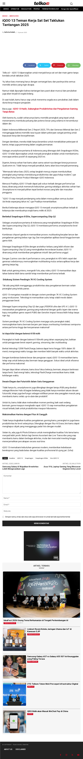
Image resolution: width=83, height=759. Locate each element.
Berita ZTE (31, 686)
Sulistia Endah (9, 32)
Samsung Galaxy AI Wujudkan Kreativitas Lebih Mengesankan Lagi (20, 468)
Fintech (30, 714)
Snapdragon (29, 458)
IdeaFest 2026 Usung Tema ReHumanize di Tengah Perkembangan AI (36, 620)
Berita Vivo (14, 16)
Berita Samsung (32, 661)
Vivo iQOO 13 (54, 458)
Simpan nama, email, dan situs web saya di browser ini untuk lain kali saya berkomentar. (37, 517)
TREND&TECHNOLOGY (9, 623)
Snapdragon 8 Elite (42, 458)
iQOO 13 (20, 458)
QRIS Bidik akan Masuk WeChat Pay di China (47, 711)
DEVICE (4, 16)
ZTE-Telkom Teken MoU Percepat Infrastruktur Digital (52, 684)
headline (12, 458)
